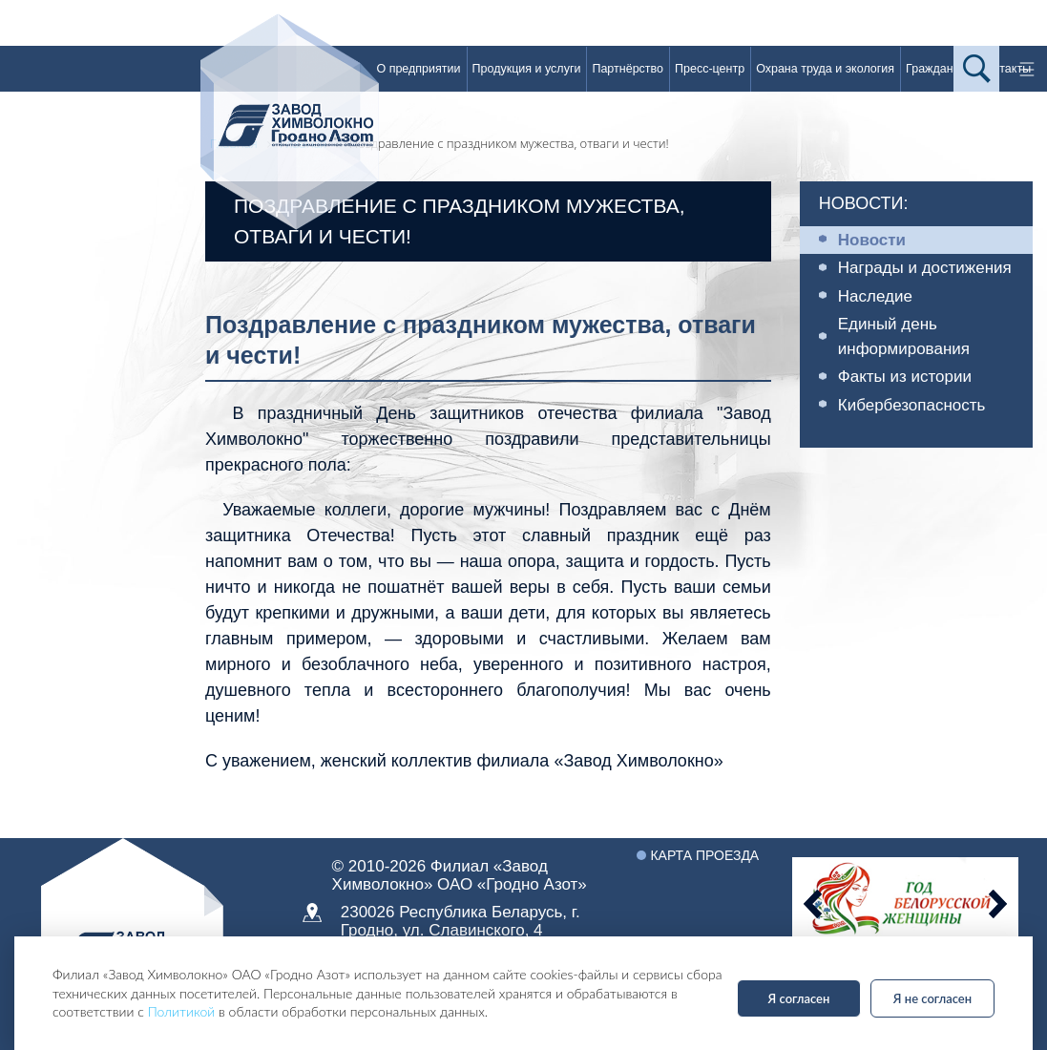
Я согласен (799, 998)
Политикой (182, 1011)
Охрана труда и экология (825, 68)
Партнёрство (627, 68)
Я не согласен (932, 998)
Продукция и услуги (526, 68)
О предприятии (418, 68)
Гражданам (937, 68)
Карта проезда (704, 855)
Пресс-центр (709, 68)
